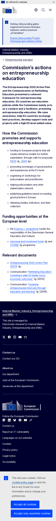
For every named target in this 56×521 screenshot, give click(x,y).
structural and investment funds (27, 241)
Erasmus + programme (26, 228)
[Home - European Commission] (9, 9)
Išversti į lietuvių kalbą (21, 38)
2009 (24, 161)
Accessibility (9, 461)
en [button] (36, 10)
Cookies (6, 443)
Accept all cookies (25, 504)
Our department (10, 374)
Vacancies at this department (17, 386)
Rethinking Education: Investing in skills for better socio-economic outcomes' (31, 275)
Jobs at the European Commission (20, 380)
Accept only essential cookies (32, 513)
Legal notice (9, 455)
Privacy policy (10, 449)
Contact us (8, 425)
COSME (14, 245)
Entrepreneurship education (19, 59)
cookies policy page (22, 482)
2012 (13, 161)
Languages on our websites (17, 437)
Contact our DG (10, 358)
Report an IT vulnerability (15, 431)
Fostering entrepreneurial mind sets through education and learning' (28, 288)
